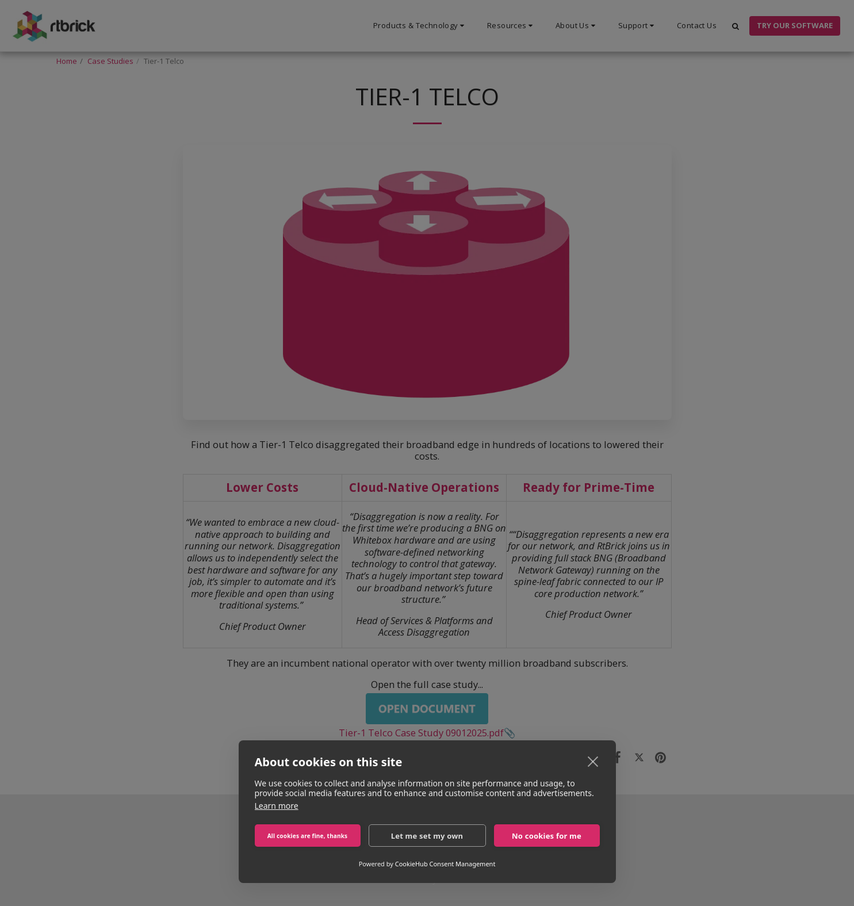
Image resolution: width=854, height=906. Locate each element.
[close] (593, 761)
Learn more (276, 805)
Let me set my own (427, 836)
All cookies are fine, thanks (307, 836)
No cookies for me (546, 836)
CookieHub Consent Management (445, 863)
